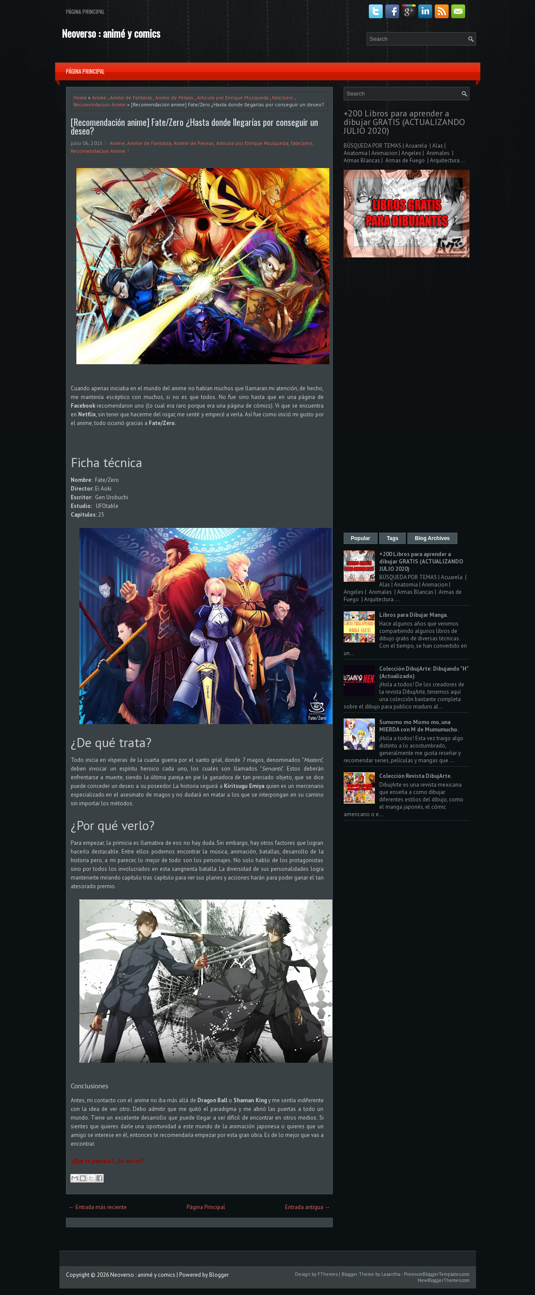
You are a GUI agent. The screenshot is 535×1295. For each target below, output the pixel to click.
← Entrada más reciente (98, 1207)
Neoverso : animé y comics (111, 33)
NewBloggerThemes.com (443, 1280)
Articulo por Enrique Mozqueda (233, 97)
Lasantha (390, 1274)
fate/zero (282, 97)
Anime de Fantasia (131, 97)
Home (80, 97)
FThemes (328, 1274)
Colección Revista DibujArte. (415, 776)
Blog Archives (432, 538)
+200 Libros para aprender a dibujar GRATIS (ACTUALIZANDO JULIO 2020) (404, 122)
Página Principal (85, 11)
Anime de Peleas (174, 97)
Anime (99, 97)
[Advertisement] (406, 396)
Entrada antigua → (307, 1207)
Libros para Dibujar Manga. (413, 615)
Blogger (219, 1275)
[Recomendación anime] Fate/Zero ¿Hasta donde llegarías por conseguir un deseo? (194, 126)
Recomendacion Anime (99, 104)
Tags (392, 538)
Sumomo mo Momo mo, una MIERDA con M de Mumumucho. (419, 725)
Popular (361, 538)
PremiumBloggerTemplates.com (436, 1274)
